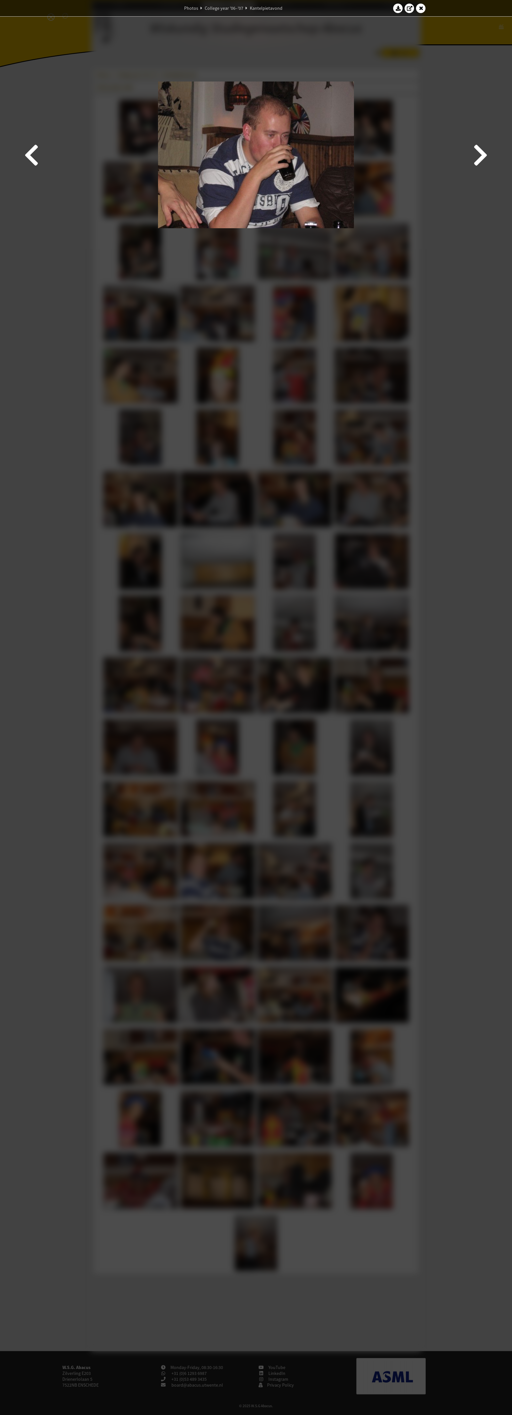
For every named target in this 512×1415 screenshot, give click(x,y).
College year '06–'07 (224, 8)
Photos (191, 8)
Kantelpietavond (266, 8)
